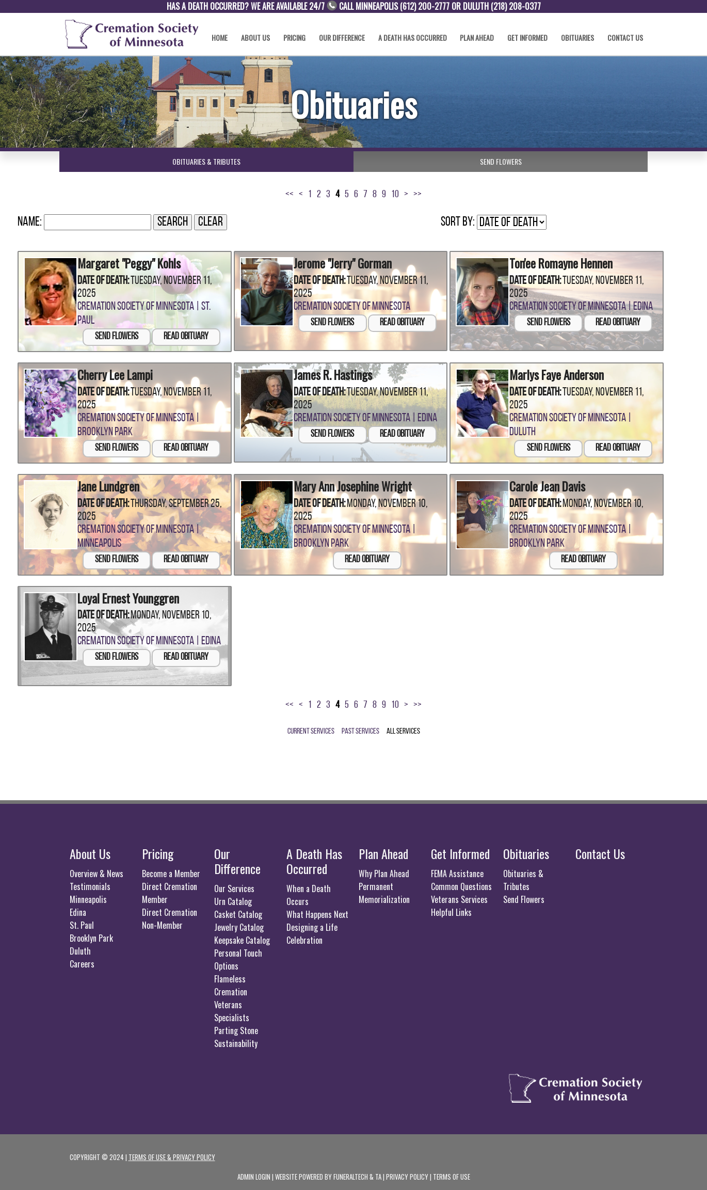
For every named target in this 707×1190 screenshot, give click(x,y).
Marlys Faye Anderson (551, 372)
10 (395, 194)
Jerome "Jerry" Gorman (338, 262)
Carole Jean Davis (543, 483)
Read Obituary (186, 335)
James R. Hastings (329, 372)
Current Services (310, 728)
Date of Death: (103, 279)
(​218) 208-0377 (516, 6)
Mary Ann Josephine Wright (346, 483)
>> (417, 194)
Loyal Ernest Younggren (123, 593)
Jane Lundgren (105, 483)
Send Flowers (116, 335)
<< (289, 194)
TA (378, 1173)
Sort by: (458, 222)
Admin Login (253, 1173)
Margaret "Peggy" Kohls (123, 262)
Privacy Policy (407, 1173)
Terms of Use (451, 1173)
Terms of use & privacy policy (171, 1153)
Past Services (360, 728)
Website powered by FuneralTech (321, 1173)
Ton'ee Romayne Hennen (556, 262)
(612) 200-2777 (424, 6)
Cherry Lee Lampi (111, 372)
